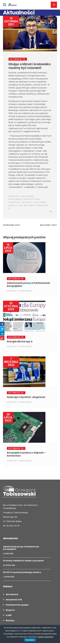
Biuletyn (10, 620)
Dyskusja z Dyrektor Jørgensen (26, 397)
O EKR (9, 615)
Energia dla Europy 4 (19, 341)
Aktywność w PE (14, 599)
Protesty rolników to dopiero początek (23, 560)
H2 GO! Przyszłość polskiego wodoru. (22, 572)
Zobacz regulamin (45, 637)
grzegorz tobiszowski (34, 202)
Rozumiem (30, 640)
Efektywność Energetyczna (24, 199)
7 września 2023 (11, 362)
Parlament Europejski (36, 206)
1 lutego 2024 (8, 577)
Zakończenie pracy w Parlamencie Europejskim (28, 284)
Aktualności (12, 594)
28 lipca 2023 (8, 417)
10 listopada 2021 (11, 21)
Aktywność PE (17, 59)
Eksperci (10, 610)
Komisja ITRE (16, 206)
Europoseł (14, 202)
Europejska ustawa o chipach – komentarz (26, 454)
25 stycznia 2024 (11, 306)
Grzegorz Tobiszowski (21, 196)
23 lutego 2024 (9, 565)
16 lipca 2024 (8, 248)
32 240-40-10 (13, 525)
